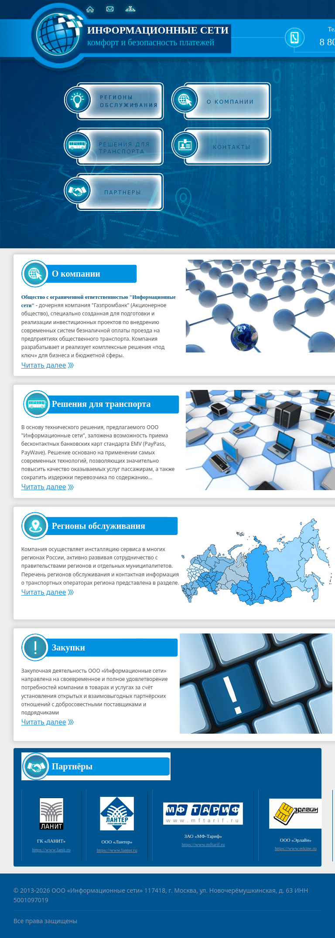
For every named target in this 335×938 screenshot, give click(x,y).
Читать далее (47, 365)
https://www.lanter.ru (117, 850)
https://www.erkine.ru (296, 848)
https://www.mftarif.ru (203, 844)
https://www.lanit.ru (51, 849)
